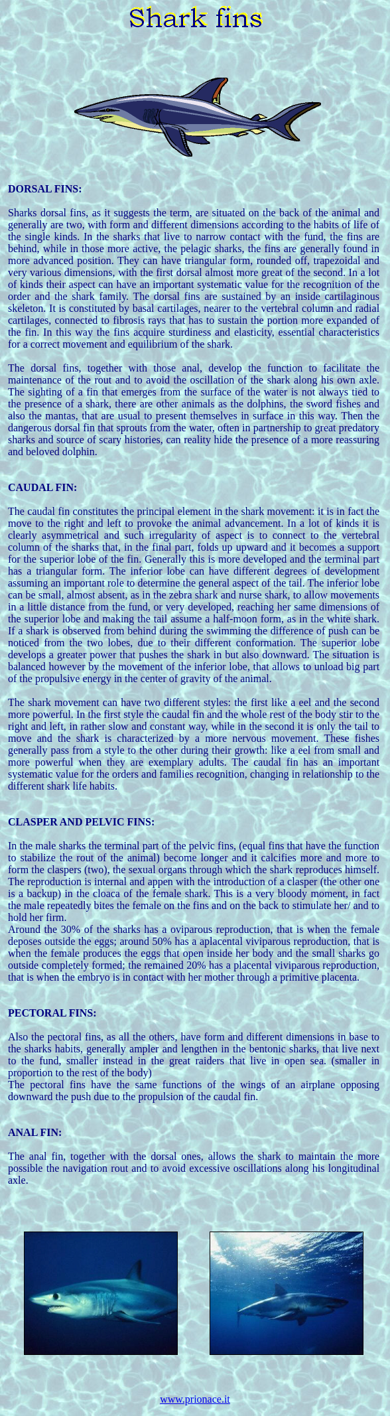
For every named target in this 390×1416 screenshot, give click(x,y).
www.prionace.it (195, 1399)
